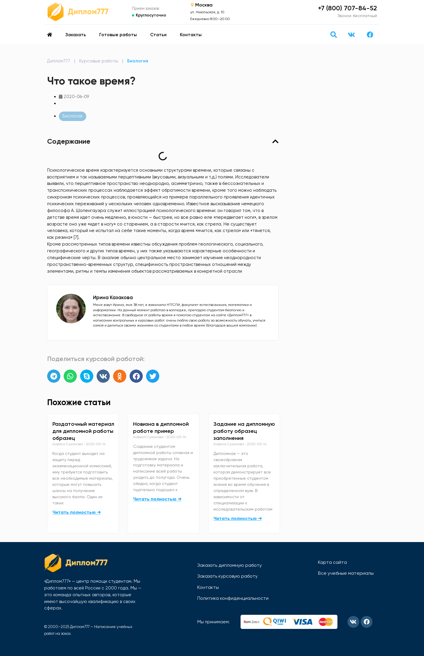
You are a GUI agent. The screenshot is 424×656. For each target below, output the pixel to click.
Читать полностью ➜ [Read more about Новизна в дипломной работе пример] (157, 499)
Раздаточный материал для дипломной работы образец (83, 431)
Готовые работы (118, 34)
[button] (333, 34)
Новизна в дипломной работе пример (161, 427)
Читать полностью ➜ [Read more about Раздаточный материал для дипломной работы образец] (76, 512)
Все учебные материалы (346, 573)
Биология (137, 61)
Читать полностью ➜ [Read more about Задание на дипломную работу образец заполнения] (237, 518)
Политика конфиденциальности (233, 598)
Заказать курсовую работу (227, 576)
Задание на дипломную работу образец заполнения (244, 431)
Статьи (158, 34)
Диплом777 (58, 61)
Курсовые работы (98, 61)
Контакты (191, 34)
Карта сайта (332, 562)
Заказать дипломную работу (229, 565)
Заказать (75, 34)
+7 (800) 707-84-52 (347, 8)
